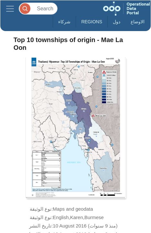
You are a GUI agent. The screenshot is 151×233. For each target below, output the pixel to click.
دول (116, 21)
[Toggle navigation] (10, 8)
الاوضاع (138, 21)
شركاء (64, 21)
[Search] (38, 9)
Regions (91, 21)
